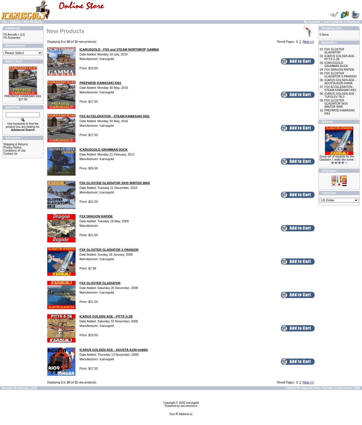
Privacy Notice (12, 147)
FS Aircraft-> (11, 34)
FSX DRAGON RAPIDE (339, 69)
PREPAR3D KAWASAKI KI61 (23, 96)
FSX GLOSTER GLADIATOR (334, 51)
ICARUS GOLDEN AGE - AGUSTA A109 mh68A (340, 82)
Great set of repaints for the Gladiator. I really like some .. (338, 158)
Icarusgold (192, 402)
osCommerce (188, 405)
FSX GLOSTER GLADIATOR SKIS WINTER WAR (336, 103)
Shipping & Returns (15, 144)
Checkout (352, 21)
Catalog (15, 21)
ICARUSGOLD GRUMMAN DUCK (336, 64)
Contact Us (10, 153)
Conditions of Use (14, 150)
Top (4, 21)
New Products (32, 21)
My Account (312, 21)
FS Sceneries (11, 37)
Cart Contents (333, 21)
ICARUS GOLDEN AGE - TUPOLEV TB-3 (340, 95)
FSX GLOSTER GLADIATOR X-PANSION (340, 75)
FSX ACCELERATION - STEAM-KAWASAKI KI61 (340, 88)
